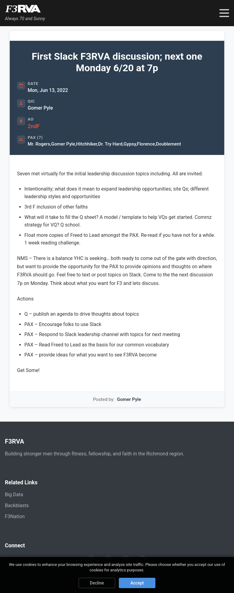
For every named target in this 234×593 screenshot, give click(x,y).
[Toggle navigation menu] (224, 13)
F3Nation (15, 516)
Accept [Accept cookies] (137, 583)
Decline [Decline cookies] (97, 583)
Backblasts (17, 505)
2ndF (34, 126)
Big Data (14, 494)
